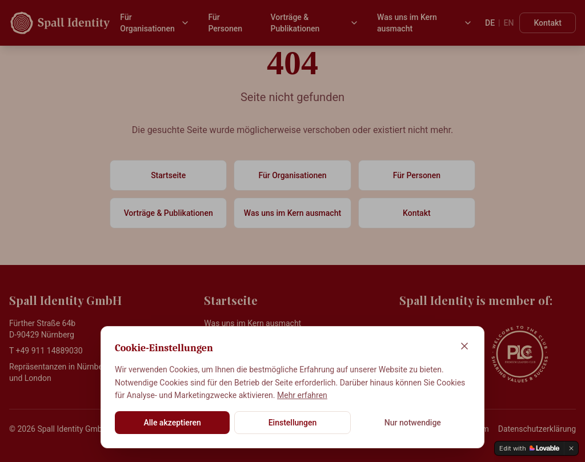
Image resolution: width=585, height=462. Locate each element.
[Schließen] (464, 346)
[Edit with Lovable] (529, 448)
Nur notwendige (412, 422)
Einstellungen (293, 422)
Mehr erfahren (302, 395)
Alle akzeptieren (172, 422)
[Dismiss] (571, 448)
